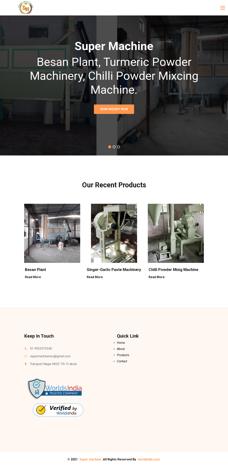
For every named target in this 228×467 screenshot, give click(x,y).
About (121, 349)
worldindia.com (149, 459)
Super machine (90, 459)
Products (123, 355)
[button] (109, 146)
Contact (122, 361)
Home (121, 343)
